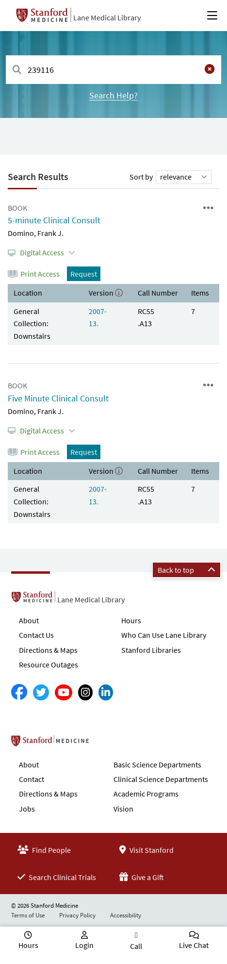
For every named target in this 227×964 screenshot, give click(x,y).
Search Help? (113, 95)
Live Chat (194, 945)
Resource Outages (48, 664)
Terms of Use (28, 915)
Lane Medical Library (107, 17)
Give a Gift (141, 877)
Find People (44, 850)
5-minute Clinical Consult (54, 220)
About (29, 620)
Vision (123, 809)
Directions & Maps (48, 650)
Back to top (186, 570)
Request (83, 274)
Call (136, 946)
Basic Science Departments (157, 764)
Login (84, 945)
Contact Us (36, 635)
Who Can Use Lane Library (163, 635)
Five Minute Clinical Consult (58, 398)
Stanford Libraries (151, 650)
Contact (31, 779)
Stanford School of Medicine (106, 743)
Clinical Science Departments (161, 779)
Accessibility (125, 915)
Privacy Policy (77, 915)
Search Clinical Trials (56, 877)
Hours (131, 620)
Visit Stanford (146, 850)
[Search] (17, 70)
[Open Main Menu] (212, 15)
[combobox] (113, 69)
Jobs (27, 809)
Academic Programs (146, 793)
